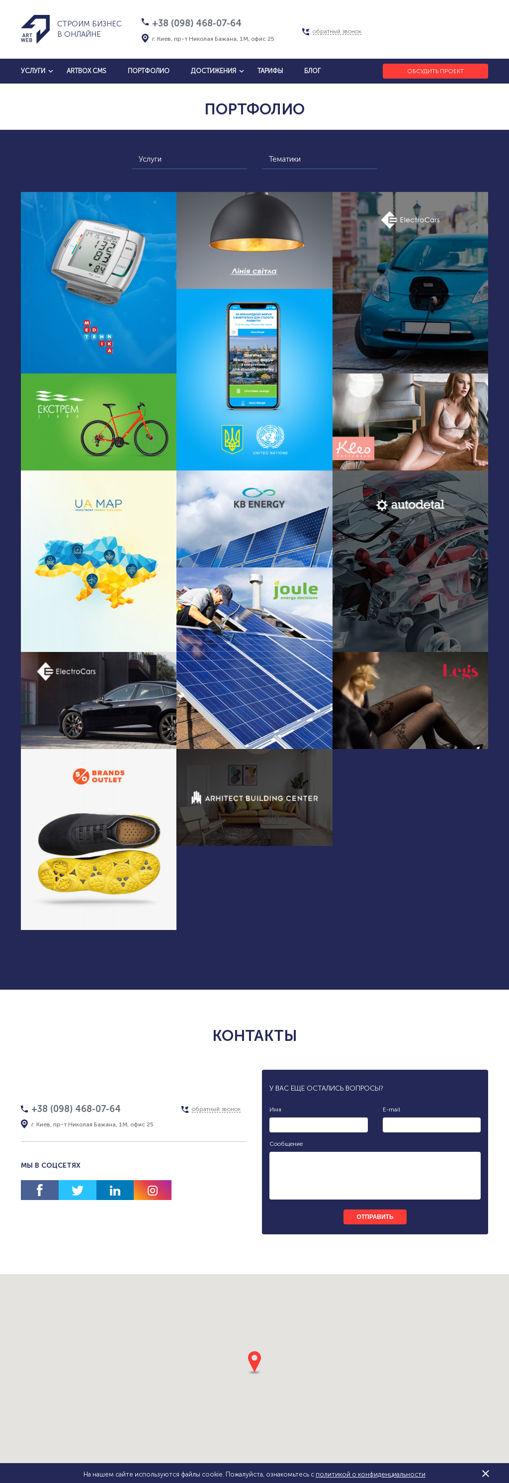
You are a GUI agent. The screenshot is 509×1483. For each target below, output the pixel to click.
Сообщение (286, 1143)
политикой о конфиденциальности (370, 1474)
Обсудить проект (435, 71)
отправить (374, 1216)
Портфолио (149, 71)
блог (312, 71)
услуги (33, 71)
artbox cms (86, 71)
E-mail (391, 1109)
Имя (275, 1109)
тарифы (270, 71)
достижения (213, 71)
